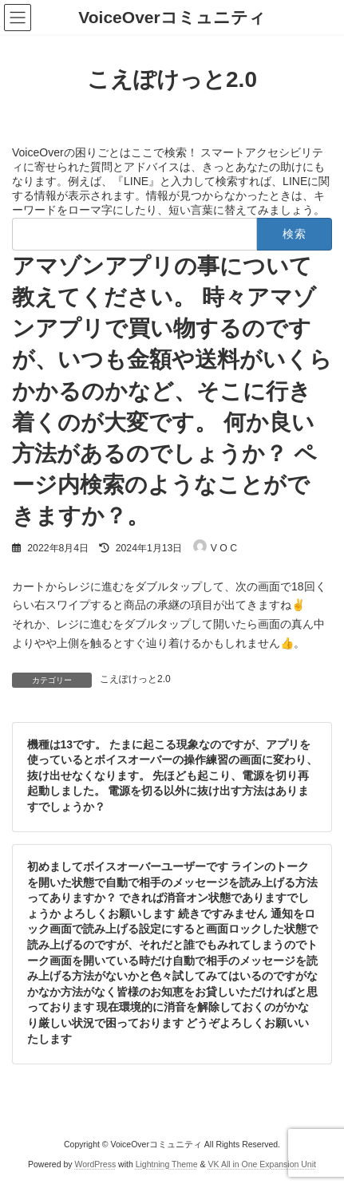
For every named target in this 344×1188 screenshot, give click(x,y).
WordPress (95, 1164)
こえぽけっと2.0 (135, 679)
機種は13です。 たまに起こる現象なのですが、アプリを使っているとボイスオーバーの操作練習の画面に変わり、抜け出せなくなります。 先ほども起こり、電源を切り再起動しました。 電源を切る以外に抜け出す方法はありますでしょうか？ (172, 774)
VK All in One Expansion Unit (262, 1164)
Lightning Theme (167, 1164)
